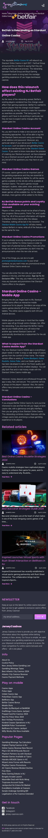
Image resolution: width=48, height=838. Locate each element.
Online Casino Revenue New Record (17, 748)
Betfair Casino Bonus (11, 702)
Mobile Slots (7, 705)
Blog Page (12, 13)
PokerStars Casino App (12, 697)
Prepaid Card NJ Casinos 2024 (15, 714)
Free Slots (6, 771)
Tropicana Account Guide (12, 782)
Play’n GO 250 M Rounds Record (15, 751)
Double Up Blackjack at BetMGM (16, 708)
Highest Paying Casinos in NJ (14, 745)
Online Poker (15, 361)
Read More (7, 477)
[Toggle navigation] (43, 6)
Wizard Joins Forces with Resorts (16, 762)
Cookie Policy (8, 663)
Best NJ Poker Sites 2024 (13, 717)
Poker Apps (7, 691)
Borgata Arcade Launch (12, 777)
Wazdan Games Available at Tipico (16, 756)
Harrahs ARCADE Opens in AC (15, 759)
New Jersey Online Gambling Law (16, 666)
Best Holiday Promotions (12, 720)
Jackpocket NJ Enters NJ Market (16, 785)
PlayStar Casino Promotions (14, 765)
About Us (6, 660)
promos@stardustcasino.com (14, 261)
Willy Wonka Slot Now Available (15, 731)
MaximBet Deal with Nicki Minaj (15, 779)
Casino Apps (7, 688)
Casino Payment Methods (13, 677)
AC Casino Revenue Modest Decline (17, 768)
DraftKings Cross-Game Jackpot (15, 711)
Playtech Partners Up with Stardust (16, 754)
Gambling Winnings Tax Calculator (16, 742)
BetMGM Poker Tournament (14, 725)
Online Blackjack (31, 358)
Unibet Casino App (10, 694)
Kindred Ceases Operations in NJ (16, 723)
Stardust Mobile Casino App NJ (15, 224)
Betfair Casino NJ (21, 60)
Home (4, 13)
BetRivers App (8, 700)
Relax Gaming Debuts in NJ (13, 774)
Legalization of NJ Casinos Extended (17, 794)
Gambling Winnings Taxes (13, 668)
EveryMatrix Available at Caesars (16, 788)
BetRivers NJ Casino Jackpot (14, 728)
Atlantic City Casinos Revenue (15, 674)
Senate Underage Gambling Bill (15, 791)
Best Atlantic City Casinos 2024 (15, 671)
